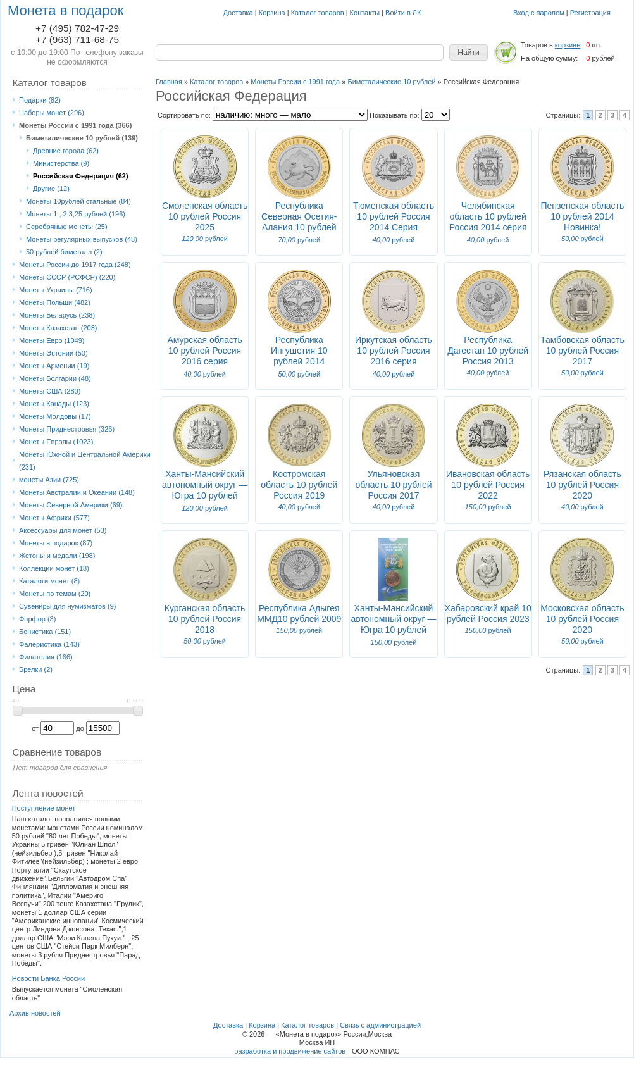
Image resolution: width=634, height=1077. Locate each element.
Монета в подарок (65, 10)
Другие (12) (51, 188)
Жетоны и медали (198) (57, 555)
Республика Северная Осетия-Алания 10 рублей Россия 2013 (299, 222)
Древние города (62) (66, 150)
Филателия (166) (46, 657)
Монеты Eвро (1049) (52, 340)
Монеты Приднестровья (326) (67, 429)
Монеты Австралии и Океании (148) (77, 492)
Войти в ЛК (403, 12)
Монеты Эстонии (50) (53, 353)
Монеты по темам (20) (54, 593)
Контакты (365, 12)
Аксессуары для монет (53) (62, 530)
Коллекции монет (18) (54, 568)
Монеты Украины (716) (55, 290)
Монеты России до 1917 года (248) (75, 264)
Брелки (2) (36, 669)
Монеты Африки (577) (54, 517)
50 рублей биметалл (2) (64, 252)
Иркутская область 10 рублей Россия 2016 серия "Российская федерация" (393, 361)
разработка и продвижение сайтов (289, 1051)
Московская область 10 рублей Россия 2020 (582, 619)
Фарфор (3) (37, 619)
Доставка (238, 12)
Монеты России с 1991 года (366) (75, 125)
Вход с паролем (538, 12)
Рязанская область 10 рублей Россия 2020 (582, 485)
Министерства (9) (61, 163)
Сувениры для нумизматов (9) (67, 606)
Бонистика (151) (45, 631)
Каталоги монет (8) (49, 581)
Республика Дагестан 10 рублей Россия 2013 (487, 350)
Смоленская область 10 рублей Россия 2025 (204, 216)
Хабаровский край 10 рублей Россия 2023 (488, 613)
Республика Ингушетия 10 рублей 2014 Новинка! (299, 356)
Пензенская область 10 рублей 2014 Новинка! (582, 216)
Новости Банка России (48, 978)
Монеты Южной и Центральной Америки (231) (85, 461)
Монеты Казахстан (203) (58, 328)
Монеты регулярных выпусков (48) (81, 239)
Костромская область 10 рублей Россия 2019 (299, 485)
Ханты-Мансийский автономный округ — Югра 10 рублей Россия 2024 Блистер (393, 629)
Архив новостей (35, 1013)
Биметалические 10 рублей (391, 81)
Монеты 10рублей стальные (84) (78, 201)
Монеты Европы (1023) (56, 441)
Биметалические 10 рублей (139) (82, 138)
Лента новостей (47, 793)
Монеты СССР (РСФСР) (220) (67, 277)
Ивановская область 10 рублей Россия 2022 (488, 485)
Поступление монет (44, 808)
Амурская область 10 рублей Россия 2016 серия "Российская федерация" (204, 361)
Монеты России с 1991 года (295, 81)
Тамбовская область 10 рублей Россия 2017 (582, 350)
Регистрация (590, 12)
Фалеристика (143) (49, 644)
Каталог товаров (317, 12)
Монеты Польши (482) (54, 302)
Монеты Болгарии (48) (55, 378)
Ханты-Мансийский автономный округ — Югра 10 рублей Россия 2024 (204, 490)
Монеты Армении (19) (54, 366)
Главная (169, 81)
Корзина (272, 12)
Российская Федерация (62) (80, 176)
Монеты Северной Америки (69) (71, 505)
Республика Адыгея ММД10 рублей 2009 (299, 613)
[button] (468, 52)
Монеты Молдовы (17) (55, 416)
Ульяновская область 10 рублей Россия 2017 (393, 485)
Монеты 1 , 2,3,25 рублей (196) (75, 214)
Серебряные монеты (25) (67, 226)
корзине (567, 45)
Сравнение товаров (56, 752)
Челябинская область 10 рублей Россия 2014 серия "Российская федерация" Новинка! (488, 233)
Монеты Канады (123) (54, 404)
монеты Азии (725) (49, 479)
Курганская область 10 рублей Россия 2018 (205, 619)
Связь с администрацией (380, 1025)
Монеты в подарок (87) (55, 543)
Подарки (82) (40, 100)
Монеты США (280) (49, 391)
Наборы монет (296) (51, 112)
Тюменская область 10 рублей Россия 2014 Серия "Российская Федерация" (393, 227)
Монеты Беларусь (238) (57, 315)
